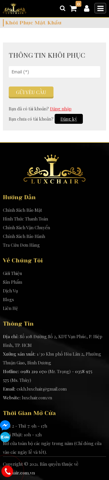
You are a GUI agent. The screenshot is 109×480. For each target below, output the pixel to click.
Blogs (8, 299)
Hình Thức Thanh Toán (25, 219)
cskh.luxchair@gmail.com (42, 389)
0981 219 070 (33, 371)
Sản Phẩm (12, 282)
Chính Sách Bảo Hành (24, 236)
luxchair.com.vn (37, 397)
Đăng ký (68, 119)
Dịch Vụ (10, 291)
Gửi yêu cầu (31, 92)
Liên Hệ (10, 308)
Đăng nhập (61, 109)
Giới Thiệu (12, 273)
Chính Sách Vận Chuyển (26, 227)
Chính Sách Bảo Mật (22, 210)
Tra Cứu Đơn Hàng (21, 245)
